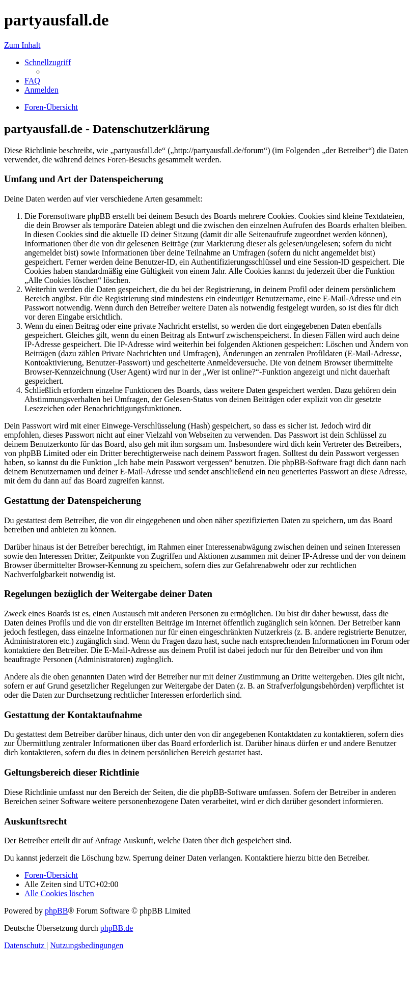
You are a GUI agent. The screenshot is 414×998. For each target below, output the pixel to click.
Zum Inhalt (22, 45)
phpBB (56, 910)
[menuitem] (32, 80)
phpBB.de (116, 928)
